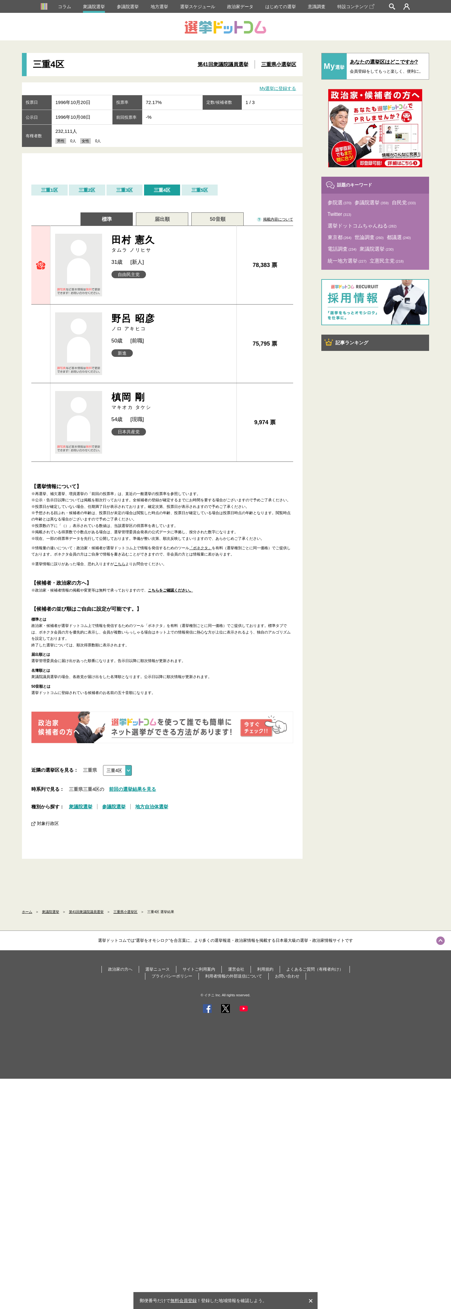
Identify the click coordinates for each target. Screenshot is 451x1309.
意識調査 (316, 6)
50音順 (218, 219)
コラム (64, 6)
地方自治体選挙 (151, 806)
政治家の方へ (120, 969)
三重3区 (124, 190)
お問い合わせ (287, 976)
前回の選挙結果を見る (132, 789)
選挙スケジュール (197, 6)
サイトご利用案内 (199, 969)
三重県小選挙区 (278, 64)
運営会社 (236, 969)
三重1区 (49, 190)
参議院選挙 (128, 6)
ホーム (27, 912)
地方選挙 (159, 6)
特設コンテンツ (355, 6)
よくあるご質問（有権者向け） (314, 969)
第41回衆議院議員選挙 (223, 64)
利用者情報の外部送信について (233, 976)
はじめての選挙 (280, 6)
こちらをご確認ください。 (170, 590)
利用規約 (265, 969)
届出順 (162, 219)
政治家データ (240, 6)
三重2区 (87, 190)
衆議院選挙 (94, 6)
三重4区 (162, 190)
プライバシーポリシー (172, 976)
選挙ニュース (157, 969)
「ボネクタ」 (200, 548)
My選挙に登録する (278, 88)
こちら (119, 564)
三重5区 (199, 190)
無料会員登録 (183, 1300)
